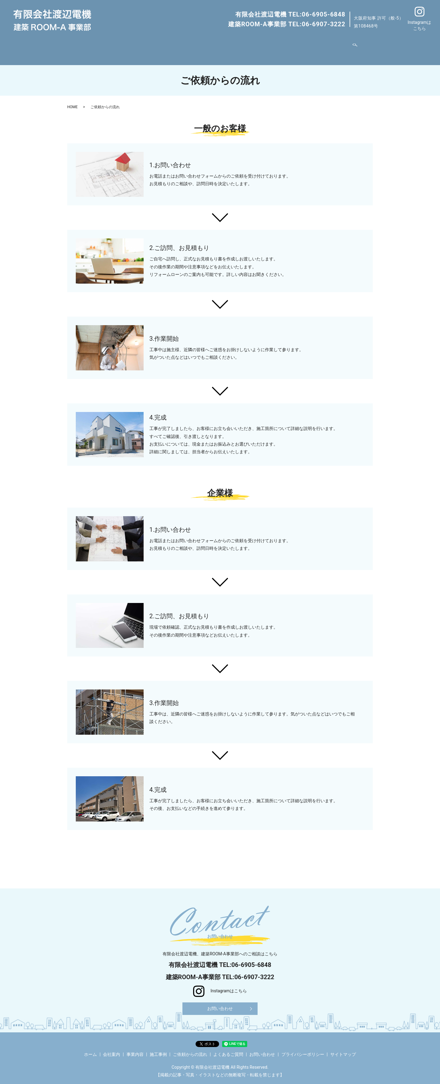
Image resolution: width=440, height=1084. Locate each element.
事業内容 (163, 47)
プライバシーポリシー (302, 1051)
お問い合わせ (311, 47)
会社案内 (137, 47)
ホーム (113, 47)
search (333, 47)
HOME (72, 102)
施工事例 (193, 47)
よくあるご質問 (273, 47)
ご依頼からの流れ (232, 47)
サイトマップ (343, 1051)
